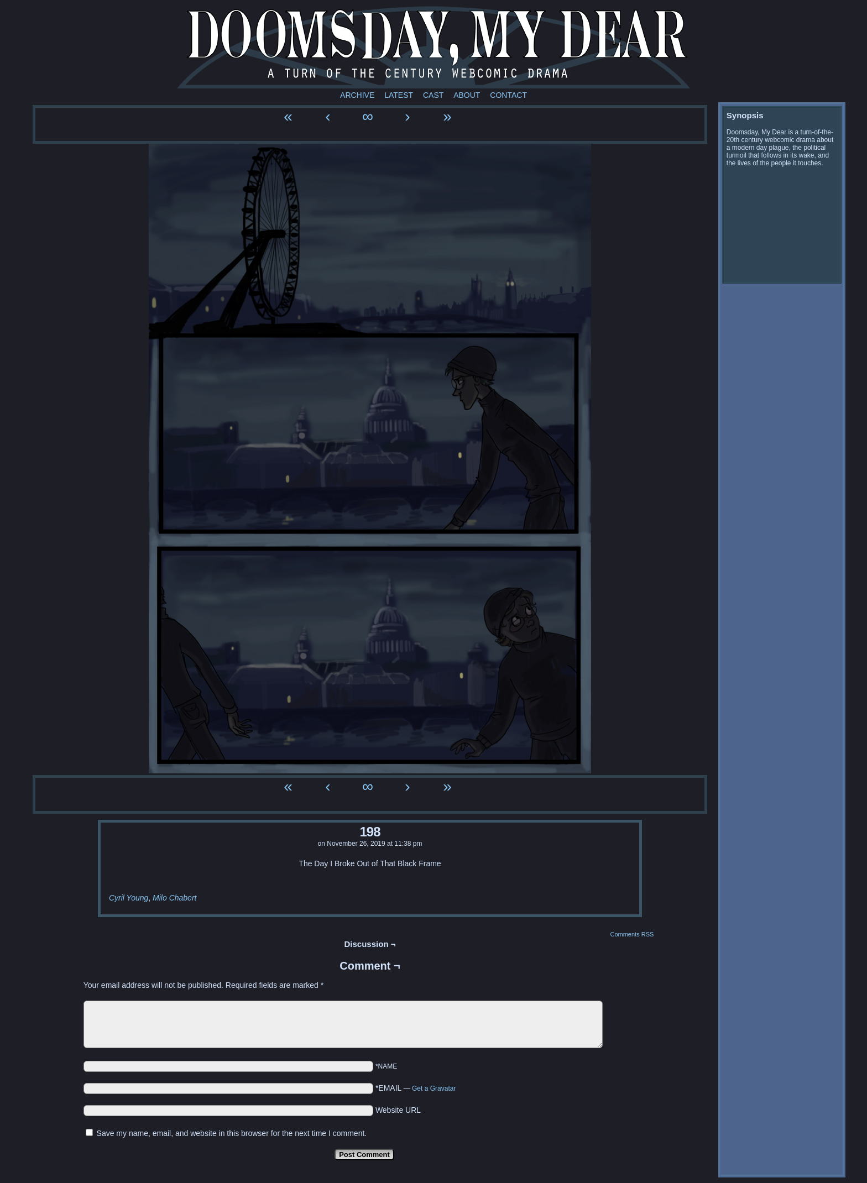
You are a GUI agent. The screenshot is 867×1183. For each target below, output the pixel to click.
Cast (433, 95)
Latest (398, 95)
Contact (508, 95)
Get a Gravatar (434, 1088)
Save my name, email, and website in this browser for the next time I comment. (232, 1133)
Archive (357, 95)
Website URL (398, 1110)
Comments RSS (632, 934)
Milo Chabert (174, 897)
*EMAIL (415, 1087)
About (466, 95)
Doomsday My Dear (433, 47)
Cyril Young (128, 897)
